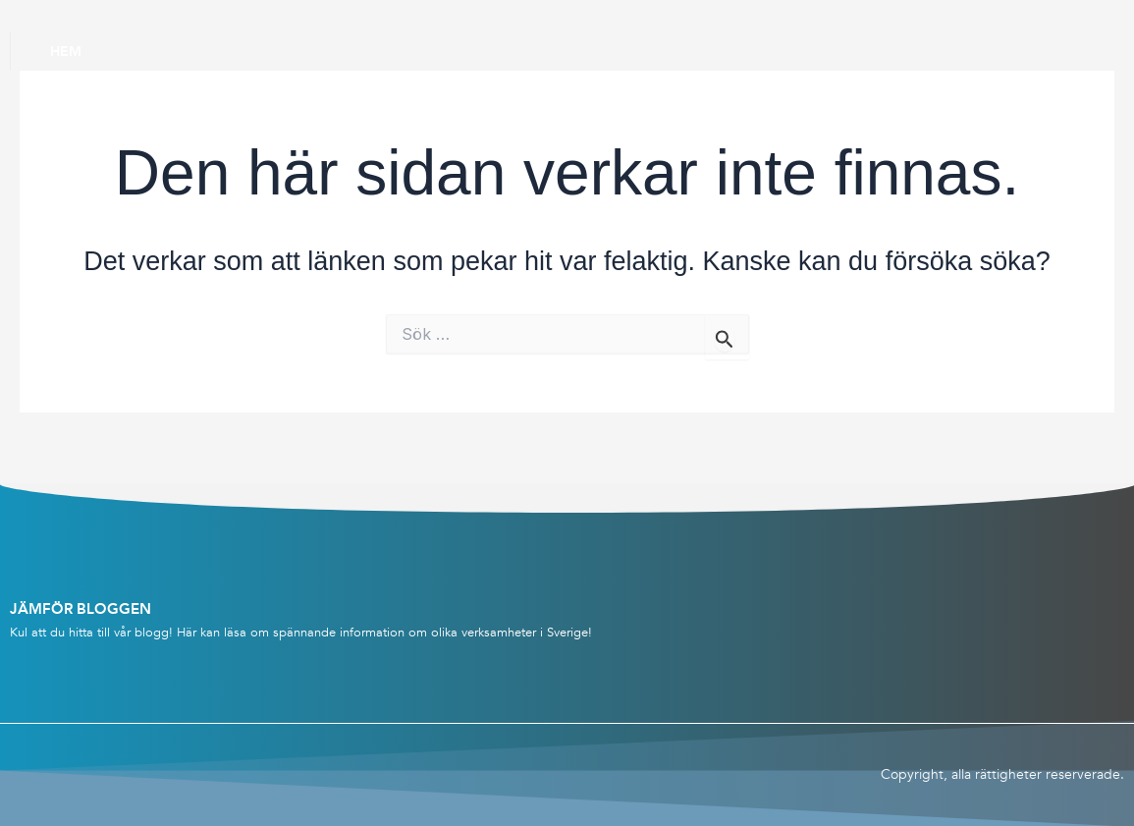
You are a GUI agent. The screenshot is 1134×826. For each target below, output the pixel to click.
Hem (65, 51)
